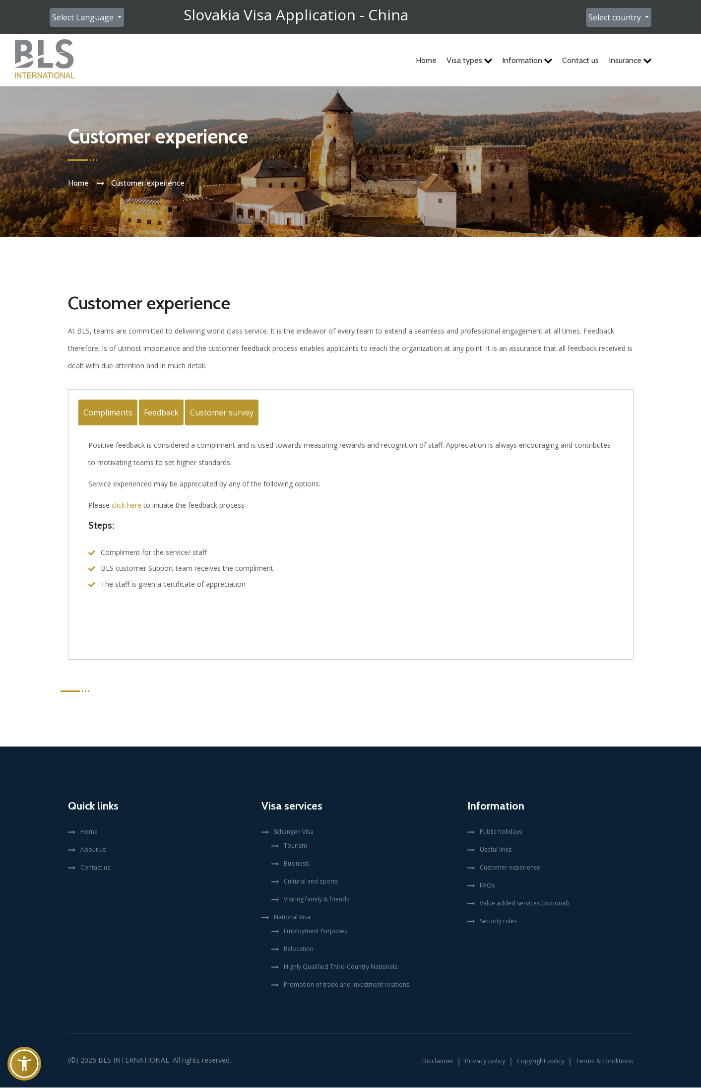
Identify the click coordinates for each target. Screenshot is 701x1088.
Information (527, 60)
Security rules (498, 921)
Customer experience (510, 868)
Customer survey (222, 413)
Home (426, 60)
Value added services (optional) (524, 903)
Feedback (161, 413)
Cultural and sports (311, 882)
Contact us (580, 60)
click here (126, 505)
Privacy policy (485, 1061)
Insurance (630, 60)
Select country (615, 17)
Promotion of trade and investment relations (346, 985)
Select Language (84, 17)
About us (93, 850)
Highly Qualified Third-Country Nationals (340, 967)
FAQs (487, 886)
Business (296, 864)
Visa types (469, 60)
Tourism (295, 846)
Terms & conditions (605, 1061)
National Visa (292, 917)
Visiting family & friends (316, 899)
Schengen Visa (294, 832)
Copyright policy (541, 1061)
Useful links (495, 850)
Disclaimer (437, 1061)
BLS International (133, 1060)
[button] (24, 1063)
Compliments (107, 413)
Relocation (299, 949)
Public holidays (501, 832)
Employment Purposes (315, 931)
